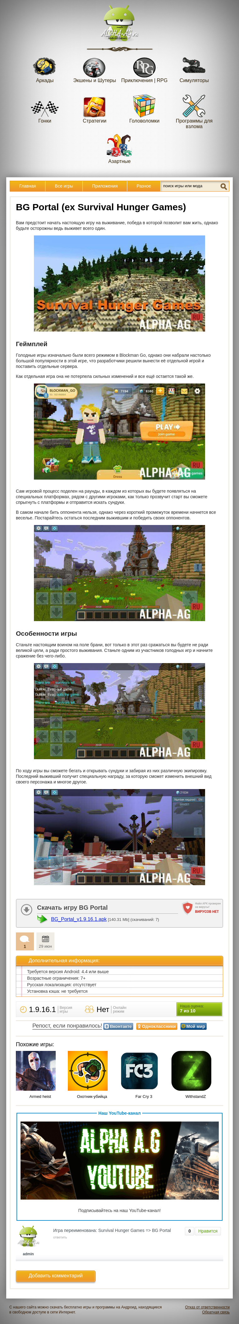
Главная (27, 186)
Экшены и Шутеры (94, 68)
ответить (60, 1237)
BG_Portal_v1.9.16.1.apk (79, 919)
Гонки (45, 108)
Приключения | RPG (144, 68)
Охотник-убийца (92, 1096)
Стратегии (95, 108)
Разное (144, 186)
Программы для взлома (194, 111)
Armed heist (40, 1096)
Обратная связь (216, 1312)
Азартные (119, 149)
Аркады (45, 68)
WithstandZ (195, 1096)
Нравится (208, 1231)
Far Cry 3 (143, 1096)
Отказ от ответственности (207, 1307)
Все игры (64, 186)
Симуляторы (194, 68)
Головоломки (144, 108)
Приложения (105, 186)
